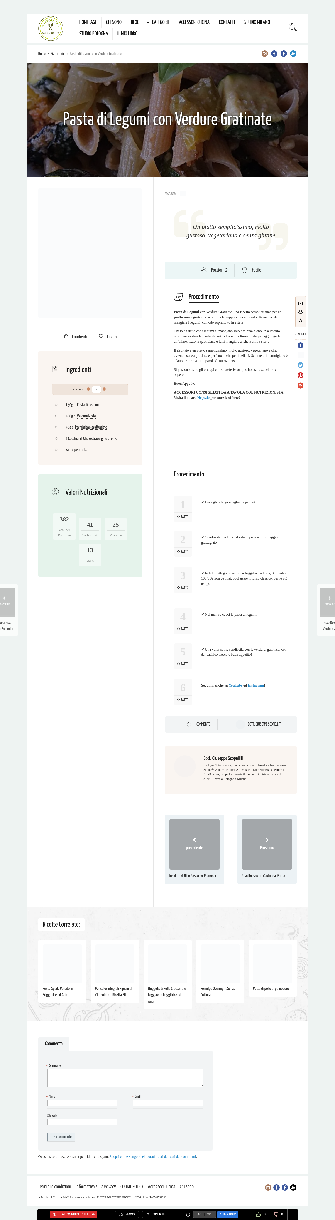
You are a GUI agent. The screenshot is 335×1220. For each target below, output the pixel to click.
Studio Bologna (93, 34)
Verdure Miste (86, 416)
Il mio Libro (127, 34)
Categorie (160, 22)
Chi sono (114, 22)
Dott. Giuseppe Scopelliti (264, 724)
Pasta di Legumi (88, 405)
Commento (203, 724)
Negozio (203, 397)
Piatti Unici (58, 54)
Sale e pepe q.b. (76, 450)
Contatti (227, 22)
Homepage (88, 22)
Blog (135, 22)
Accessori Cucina (194, 22)
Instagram (256, 685)
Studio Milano (257, 22)
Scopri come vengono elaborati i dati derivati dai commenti (153, 1156)
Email (137, 1096)
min (209, 1214)
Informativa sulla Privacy (96, 1186)
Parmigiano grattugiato (91, 427)
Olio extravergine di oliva (100, 438)
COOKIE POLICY (131, 1186)
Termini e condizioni (54, 1186)
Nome (51, 1096)
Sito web (52, 1116)
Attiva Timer (228, 1214)
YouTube (235, 685)
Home (42, 54)
